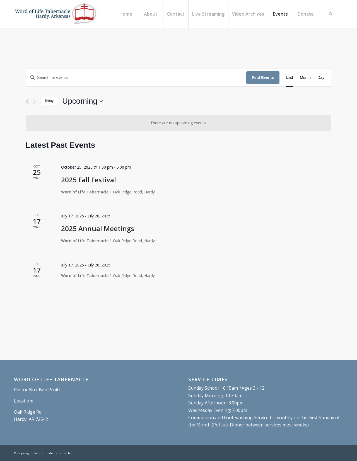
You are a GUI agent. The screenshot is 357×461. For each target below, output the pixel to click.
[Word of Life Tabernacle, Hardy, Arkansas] (55, 14)
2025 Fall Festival (88, 179)
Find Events (263, 77)
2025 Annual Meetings (97, 228)
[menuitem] (125, 14)
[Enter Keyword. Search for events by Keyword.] (136, 77)
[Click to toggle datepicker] (82, 101)
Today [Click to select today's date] (49, 101)
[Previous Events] (27, 101)
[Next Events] (34, 101)
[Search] (330, 14)
